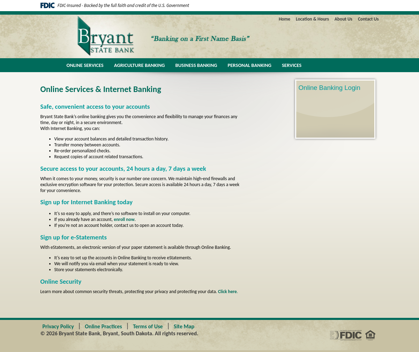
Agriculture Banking (139, 65)
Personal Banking (249, 65)
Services (291, 65)
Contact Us (368, 19)
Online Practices (103, 326)
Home (284, 19)
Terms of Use (148, 326)
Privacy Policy (58, 326)
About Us (343, 19)
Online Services (85, 65)
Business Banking (196, 65)
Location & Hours (312, 19)
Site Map (184, 326)
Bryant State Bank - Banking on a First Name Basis (116, 35)
